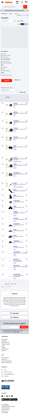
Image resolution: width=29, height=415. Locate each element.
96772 (14, 235)
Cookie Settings (5, 412)
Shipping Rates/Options (6, 361)
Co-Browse (5, 376)
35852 (14, 145)
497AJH (15, 128)
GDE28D (15, 246)
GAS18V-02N (16, 251)
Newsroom (4, 350)
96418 (14, 189)
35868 (14, 164)
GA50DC (15, 211)
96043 (14, 229)
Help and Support (5, 357)
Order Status (4, 359)
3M (14, 192)
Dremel (14, 215)
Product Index (4, 13)
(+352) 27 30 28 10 (7, 372)
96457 (14, 195)
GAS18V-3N (16, 265)
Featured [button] (5, 90)
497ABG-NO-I (16, 172)
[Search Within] (7, 21)
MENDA (14, 149)
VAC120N (15, 218)
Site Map (3, 347)
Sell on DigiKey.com (6, 342)
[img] (8, 3)
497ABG (15, 112)
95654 (14, 206)
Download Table (22, 92)
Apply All (6, 80)
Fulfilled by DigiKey (6, 344)
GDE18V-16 (16, 259)
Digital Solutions (5, 349)
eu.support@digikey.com (8, 374)
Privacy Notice (16, 332)
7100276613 (16, 241)
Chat (4, 370)
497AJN (15, 103)
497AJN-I (15, 137)
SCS (14, 107)
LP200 (15, 183)
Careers (3, 345)
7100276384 (16, 200)
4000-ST (15, 157)
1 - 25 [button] (7, 87)
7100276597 (16, 223)
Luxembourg (5, 404)
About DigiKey (5, 339)
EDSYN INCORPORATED (18, 187)
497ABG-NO (16, 121)
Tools (11, 13)
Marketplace (4, 340)
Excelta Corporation (17, 161)
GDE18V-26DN (16, 274)
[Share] (27, 15)
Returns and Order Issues (7, 362)
